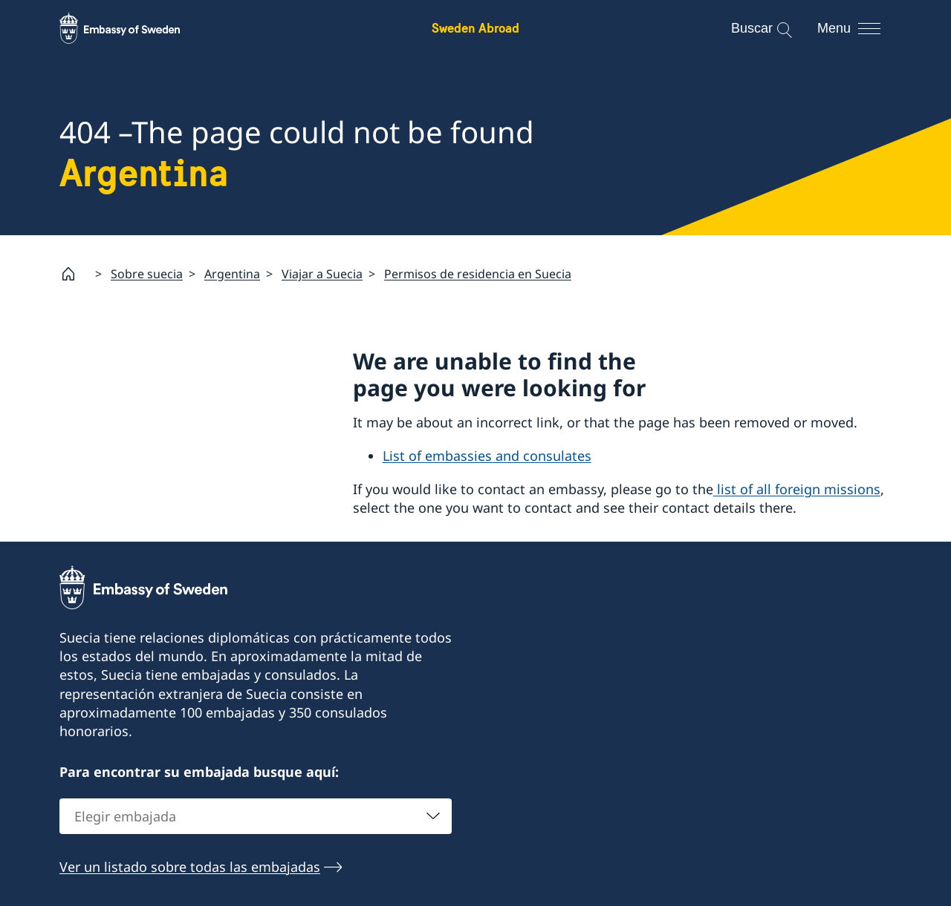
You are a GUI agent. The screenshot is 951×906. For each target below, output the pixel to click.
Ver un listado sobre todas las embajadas (189, 866)
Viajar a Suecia (322, 274)
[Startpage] (74, 274)
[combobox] (255, 815)
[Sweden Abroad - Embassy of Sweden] (133, 28)
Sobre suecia (147, 274)
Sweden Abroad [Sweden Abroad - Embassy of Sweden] (475, 27)
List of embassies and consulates (487, 456)
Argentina (232, 274)
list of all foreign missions (796, 489)
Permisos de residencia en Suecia (477, 274)
